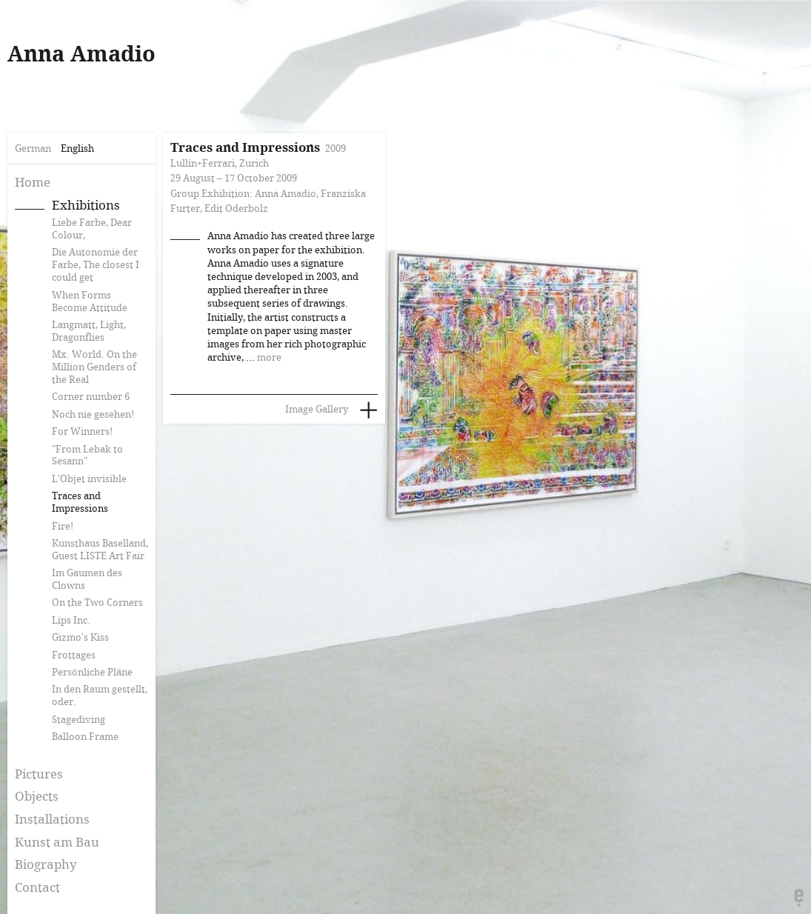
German (33, 149)
